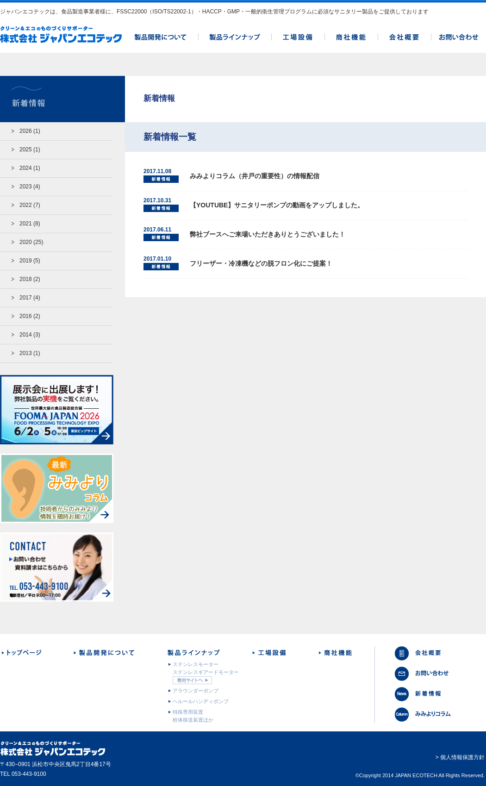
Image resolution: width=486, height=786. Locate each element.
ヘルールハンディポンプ (201, 701)
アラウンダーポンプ (195, 690)
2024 (25, 168)
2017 (25, 297)
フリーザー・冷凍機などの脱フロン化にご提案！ (261, 263)
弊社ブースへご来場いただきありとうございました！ (267, 234)
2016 (25, 316)
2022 (25, 205)
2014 (25, 334)
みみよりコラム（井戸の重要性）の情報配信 (254, 176)
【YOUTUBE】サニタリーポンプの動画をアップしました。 (277, 205)
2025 (25, 149)
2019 (25, 260)
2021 (25, 223)
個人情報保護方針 (462, 757)
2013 (25, 353)
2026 (25, 131)
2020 (25, 242)
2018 (25, 279)
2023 (25, 186)
